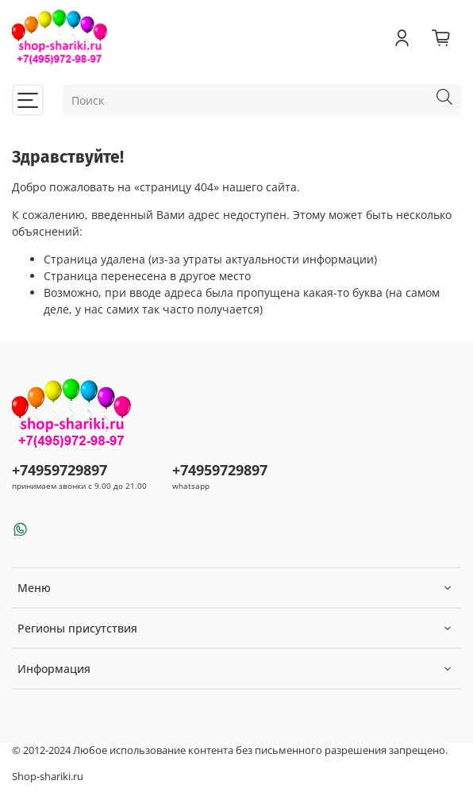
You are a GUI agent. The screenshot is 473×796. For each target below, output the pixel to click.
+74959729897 (59, 469)
